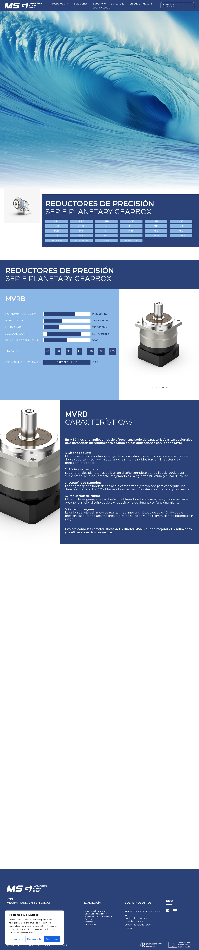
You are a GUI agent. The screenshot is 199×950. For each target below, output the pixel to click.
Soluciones (81, 3)
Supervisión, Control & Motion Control (99, 917)
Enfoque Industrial (141, 3)
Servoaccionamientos (96, 913)
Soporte (99, 4)
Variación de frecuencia (96, 911)
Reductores (91, 924)
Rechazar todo (34, 939)
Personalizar (16, 939)
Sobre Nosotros (102, 7)
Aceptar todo (52, 939)
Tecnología (60, 4)
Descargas (117, 3)
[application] (67, 4)
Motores (89, 921)
